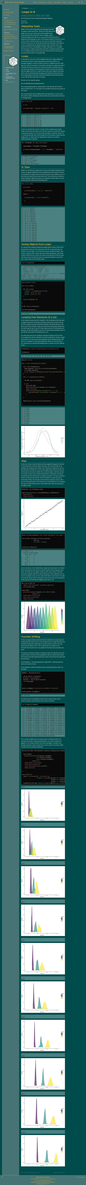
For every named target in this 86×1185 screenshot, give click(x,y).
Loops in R (32, 8)
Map (6, 80)
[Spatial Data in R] (59, 1172)
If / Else (7, 71)
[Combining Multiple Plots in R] (30, 1172)
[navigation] (10, 9)
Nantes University (40, 1183)
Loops (7, 69)
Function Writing (9, 82)
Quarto (83, 1177)
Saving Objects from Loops (10, 74)
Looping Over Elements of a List (10, 77)
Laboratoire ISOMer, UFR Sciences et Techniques (43, 1182)
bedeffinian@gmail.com (45, 1180)
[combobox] (82, 2)
